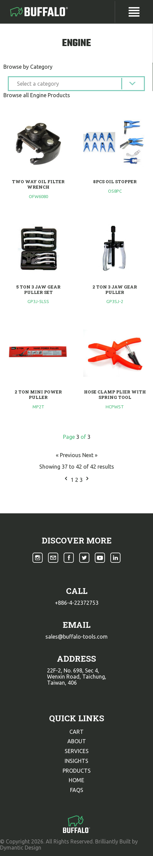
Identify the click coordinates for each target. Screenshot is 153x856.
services (77, 751)
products (77, 771)
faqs (76, 790)
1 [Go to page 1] (73, 480)
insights (76, 761)
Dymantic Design (20, 847)
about (76, 741)
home (76, 780)
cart (76, 732)
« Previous (69, 455)
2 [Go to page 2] (77, 480)
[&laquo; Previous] (66, 480)
